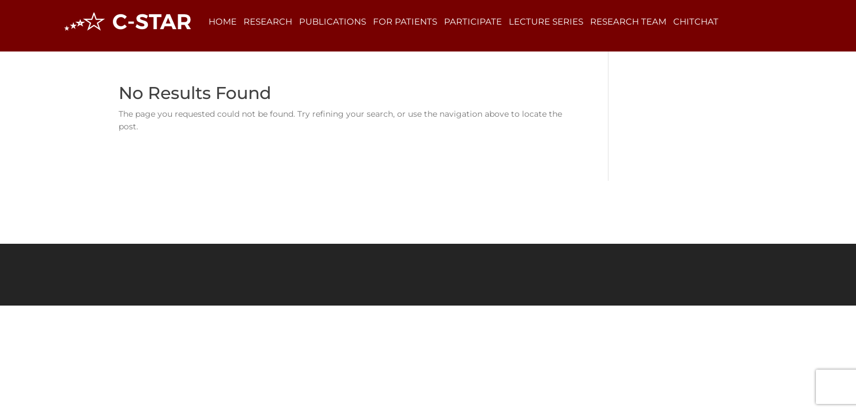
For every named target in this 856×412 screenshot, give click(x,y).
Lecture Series (546, 21)
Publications (332, 21)
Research (268, 21)
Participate (473, 21)
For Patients (405, 21)
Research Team (628, 21)
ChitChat (695, 21)
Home (223, 21)
